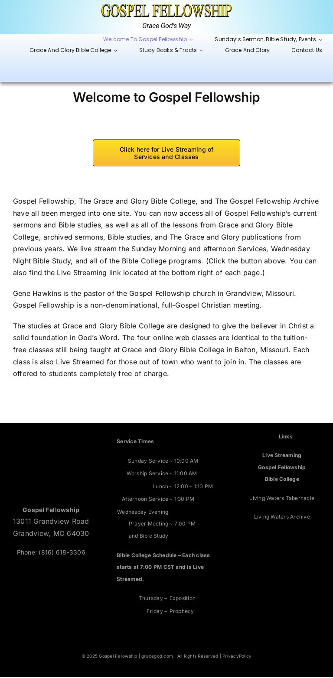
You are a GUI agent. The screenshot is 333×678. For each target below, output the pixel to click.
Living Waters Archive (282, 517)
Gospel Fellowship (282, 467)
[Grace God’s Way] (166, 7)
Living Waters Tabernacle (281, 498)
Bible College (282, 480)
